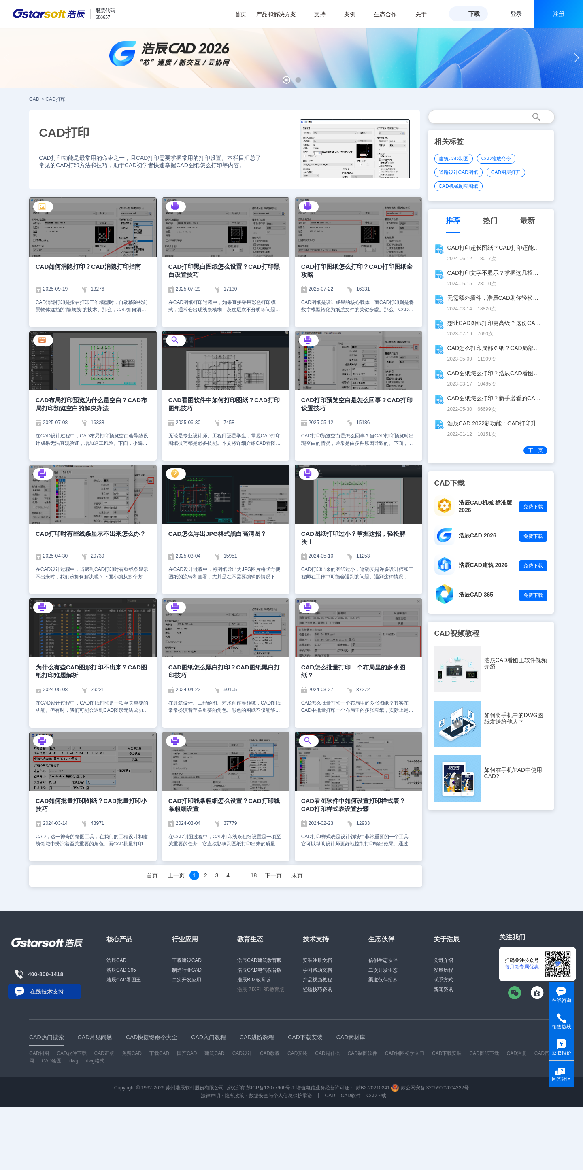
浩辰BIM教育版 (253, 980)
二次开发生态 (383, 970)
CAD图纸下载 (484, 1053)
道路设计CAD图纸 (458, 172)
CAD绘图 (52, 1061)
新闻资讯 (443, 989)
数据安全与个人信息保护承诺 (280, 1095)
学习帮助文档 (317, 970)
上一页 (176, 875)
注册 (558, 14)
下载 (474, 14)
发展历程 (443, 970)
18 (254, 875)
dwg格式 (95, 1061)
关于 (425, 14)
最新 (527, 221)
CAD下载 (376, 1095)
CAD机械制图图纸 (458, 186)
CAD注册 (517, 1053)
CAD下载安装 (447, 1053)
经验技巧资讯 (317, 989)
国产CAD (187, 1053)
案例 (354, 14)
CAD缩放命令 (496, 158)
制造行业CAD (187, 970)
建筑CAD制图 (453, 158)
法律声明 (210, 1095)
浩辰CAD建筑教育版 (259, 960)
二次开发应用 (186, 980)
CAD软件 (351, 1095)
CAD (34, 99)
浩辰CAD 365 (476, 594)
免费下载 (533, 507)
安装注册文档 (317, 960)
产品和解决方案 (280, 14)
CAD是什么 (327, 1053)
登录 (516, 14)
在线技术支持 (47, 991)
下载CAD (159, 1053)
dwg (73, 1061)
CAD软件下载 (71, 1053)
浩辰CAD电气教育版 (259, 970)
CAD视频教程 (456, 633)
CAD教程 (270, 1053)
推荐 (453, 221)
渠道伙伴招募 (383, 980)
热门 (490, 221)
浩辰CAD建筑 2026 (483, 565)
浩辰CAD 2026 (477, 535)
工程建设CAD (187, 960)
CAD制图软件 (362, 1053)
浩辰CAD (116, 960)
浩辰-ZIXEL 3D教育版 (260, 989)
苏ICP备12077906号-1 (270, 1088)
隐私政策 (234, 1095)
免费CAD (132, 1053)
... (240, 875)
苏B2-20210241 (373, 1088)
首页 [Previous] (152, 875)
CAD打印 (55, 99)
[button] (286, 80)
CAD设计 (242, 1053)
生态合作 (389, 14)
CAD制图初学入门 (404, 1053)
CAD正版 (104, 1053)
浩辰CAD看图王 (123, 980)
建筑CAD (214, 1053)
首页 (240, 14)
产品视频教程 (317, 980)
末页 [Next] (297, 875)
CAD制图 (39, 1053)
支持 (324, 14)
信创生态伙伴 (383, 960)
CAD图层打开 (506, 172)
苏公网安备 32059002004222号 (430, 1088)
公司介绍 (443, 960)
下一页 (273, 875)
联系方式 (443, 980)
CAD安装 (297, 1053)
